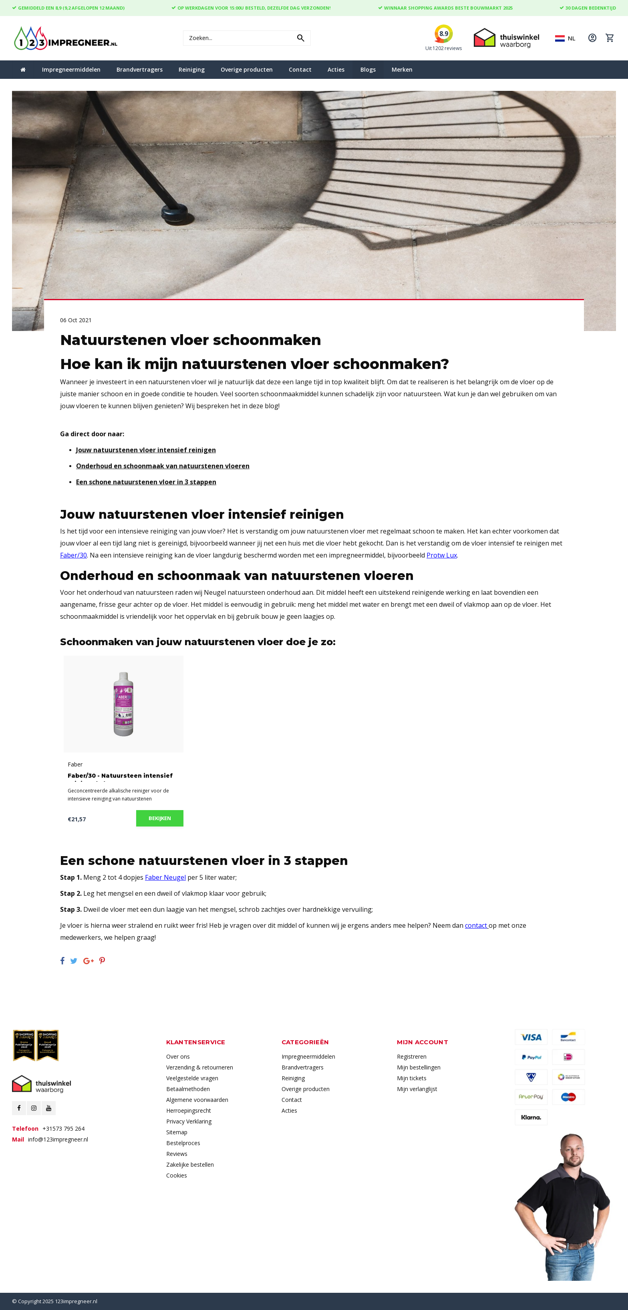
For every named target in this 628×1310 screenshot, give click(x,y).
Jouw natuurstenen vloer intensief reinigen (146, 449)
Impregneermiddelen (71, 69)
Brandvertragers (140, 69)
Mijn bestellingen (419, 1067)
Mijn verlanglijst (417, 1089)
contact (476, 925)
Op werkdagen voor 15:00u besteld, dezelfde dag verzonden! (251, 8)
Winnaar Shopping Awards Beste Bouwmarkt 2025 (445, 8)
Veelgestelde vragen (192, 1078)
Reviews (176, 1154)
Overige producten (247, 69)
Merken (402, 69)
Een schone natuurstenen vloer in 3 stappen (146, 481)
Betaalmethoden (188, 1089)
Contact (300, 69)
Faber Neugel (165, 877)
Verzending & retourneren (199, 1067)
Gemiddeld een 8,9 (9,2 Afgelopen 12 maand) (68, 8)
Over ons (178, 1056)
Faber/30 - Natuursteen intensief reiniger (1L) (120, 777)
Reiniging (192, 69)
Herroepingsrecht (188, 1110)
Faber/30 (73, 555)
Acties (336, 69)
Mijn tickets (412, 1078)
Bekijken (160, 818)
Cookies (176, 1175)
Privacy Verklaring (188, 1121)
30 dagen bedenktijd (588, 8)
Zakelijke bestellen (190, 1164)
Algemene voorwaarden (197, 1099)
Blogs (368, 69)
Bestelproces (183, 1143)
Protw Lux (442, 555)
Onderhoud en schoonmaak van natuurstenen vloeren (163, 465)
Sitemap (176, 1132)
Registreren (412, 1056)
